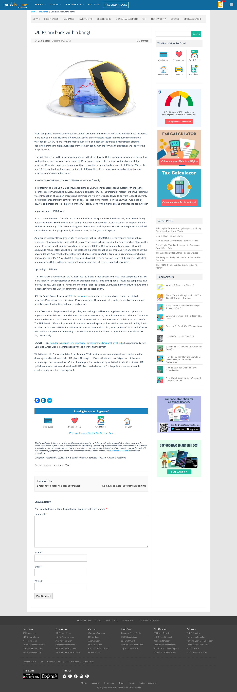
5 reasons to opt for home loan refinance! (58, 485)
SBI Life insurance (78, 296)
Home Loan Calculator (196, 637)
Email (38, 566)
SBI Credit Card (128, 641)
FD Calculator (193, 648)
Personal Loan (74, 426)
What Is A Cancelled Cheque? (180, 285)
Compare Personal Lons (66, 644)
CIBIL (33, 661)
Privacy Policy (135, 687)
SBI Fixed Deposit (161, 633)
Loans (39, 4)
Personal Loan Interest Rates (68, 652)
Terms (131, 683)
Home (34, 11)
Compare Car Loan (96, 633)
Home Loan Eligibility (32, 652)
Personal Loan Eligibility (66, 648)
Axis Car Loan (94, 641)
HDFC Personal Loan (65, 637)
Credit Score (104, 19)
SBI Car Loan (94, 637)
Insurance (43, 11)
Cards (54, 4)
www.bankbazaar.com (118, 450)
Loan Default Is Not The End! (180, 336)
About (83, 683)
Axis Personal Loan (64, 641)
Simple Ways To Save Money (169, 236)
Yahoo (68, 465)
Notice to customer (147, 683)
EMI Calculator (192, 19)
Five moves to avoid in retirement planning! (123, 485)
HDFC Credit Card (129, 637)
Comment (40, 513)
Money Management (127, 19)
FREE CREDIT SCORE (115, 4)
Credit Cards (51, 19)
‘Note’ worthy (159, 19)
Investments (73, 4)
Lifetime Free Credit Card (132, 644)
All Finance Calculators (197, 652)
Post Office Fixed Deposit (165, 644)
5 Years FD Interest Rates (165, 652)
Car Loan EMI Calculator (197, 644)
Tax (144, 19)
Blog (121, 683)
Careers (95, 683)
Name (38, 552)
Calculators (194, 74)
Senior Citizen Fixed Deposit (166, 648)
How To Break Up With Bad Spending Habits (177, 240)
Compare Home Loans (32, 648)
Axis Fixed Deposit (162, 641)
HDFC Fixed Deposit (163, 637)
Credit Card (48, 426)
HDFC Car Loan (95, 644)
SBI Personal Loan (63, 633)
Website (38, 580)
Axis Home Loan (30, 641)
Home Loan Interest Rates (34, 644)
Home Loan (127, 426)
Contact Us (109, 683)
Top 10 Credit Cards (130, 648)
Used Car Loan (94, 652)
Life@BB (175, 19)
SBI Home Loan (29, 633)
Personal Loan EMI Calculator (200, 641)
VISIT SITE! (94, 4)
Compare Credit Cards (131, 633)
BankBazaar (44, 40)
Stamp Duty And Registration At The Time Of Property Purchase (183, 296)
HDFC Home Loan (31, 637)
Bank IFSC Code (54, 661)
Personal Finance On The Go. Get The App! (91, 433)
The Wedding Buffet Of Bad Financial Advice (177, 252)
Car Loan (179, 74)
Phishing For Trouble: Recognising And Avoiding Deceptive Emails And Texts (178, 230)
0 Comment (143, 40)
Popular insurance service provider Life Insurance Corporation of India (87, 342)
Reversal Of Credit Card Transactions (184, 326)
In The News (88, 661)
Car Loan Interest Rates (98, 648)
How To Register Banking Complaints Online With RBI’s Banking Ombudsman (184, 360)
